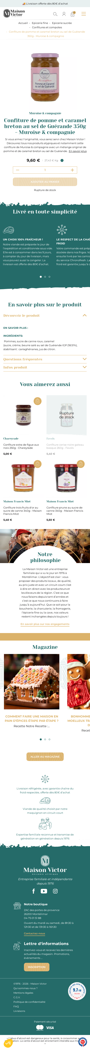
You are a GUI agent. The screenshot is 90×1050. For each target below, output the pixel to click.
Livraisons (19, 1010)
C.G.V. (16, 997)
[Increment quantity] (72, 170)
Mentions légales (23, 992)
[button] (8, 1043)
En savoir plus (78, 151)
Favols (50, 438)
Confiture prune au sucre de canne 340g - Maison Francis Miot (64, 510)
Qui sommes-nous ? (25, 988)
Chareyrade (10, 438)
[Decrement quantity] (17, 170)
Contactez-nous (34, 933)
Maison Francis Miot (17, 501)
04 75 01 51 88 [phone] (32, 918)
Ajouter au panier (45, 181)
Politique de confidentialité (29, 1001)
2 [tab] (45, 277)
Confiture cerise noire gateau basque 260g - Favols (65, 446)
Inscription (36, 967)
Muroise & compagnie (45, 113)
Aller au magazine (45, 756)
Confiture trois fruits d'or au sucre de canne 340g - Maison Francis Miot (22, 510)
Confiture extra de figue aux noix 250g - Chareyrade (21, 446)
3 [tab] (49, 277)
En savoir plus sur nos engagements (45, 624)
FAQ (16, 1006)
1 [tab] (41, 277)
